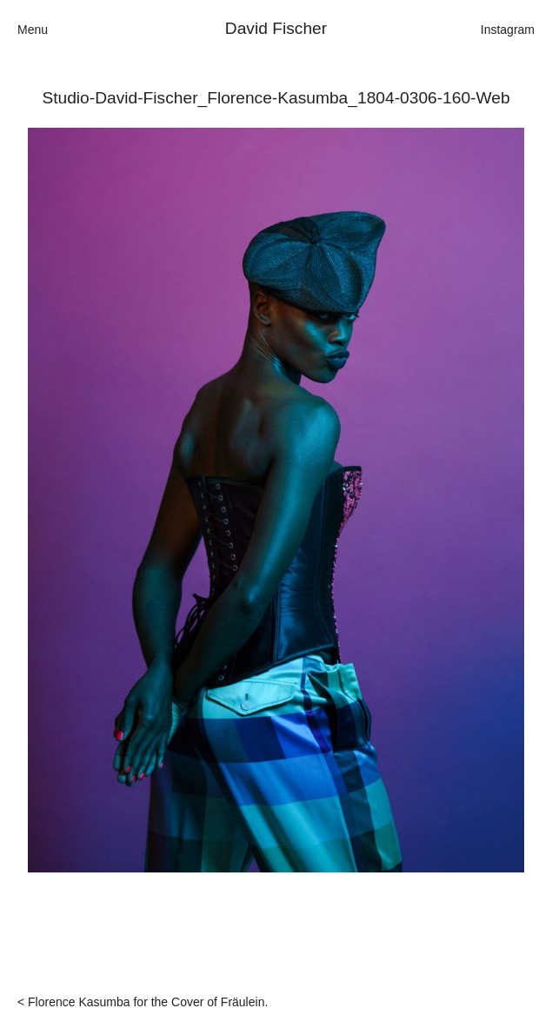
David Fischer (276, 28)
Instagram (508, 29)
